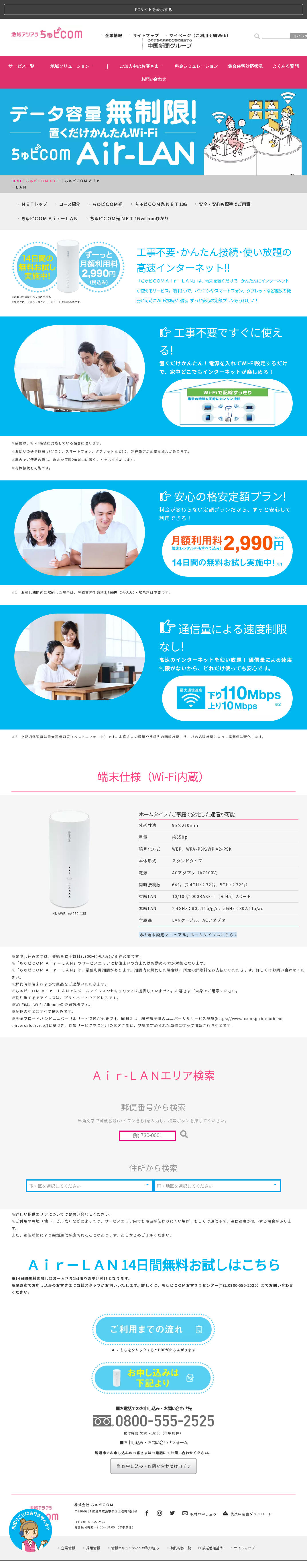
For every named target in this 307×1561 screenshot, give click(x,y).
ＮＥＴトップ (31, 185)
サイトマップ (143, 16)
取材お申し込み (203, 1493)
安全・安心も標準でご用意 (222, 185)
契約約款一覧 (178, 1532)
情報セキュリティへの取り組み (133, 1532)
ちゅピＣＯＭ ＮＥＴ (43, 161)
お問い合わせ (153, 60)
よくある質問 (286, 47)
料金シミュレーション (196, 47)
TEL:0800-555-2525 (238, 1265)
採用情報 (91, 1532)
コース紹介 (67, 185)
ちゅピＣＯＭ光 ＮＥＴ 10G (158, 185)
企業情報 (111, 16)
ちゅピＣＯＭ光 (104, 185)
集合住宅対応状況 (245, 47)
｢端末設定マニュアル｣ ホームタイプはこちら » (188, 916)
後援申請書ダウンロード (251, 1493)
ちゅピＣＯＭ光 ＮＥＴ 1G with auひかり (126, 200)
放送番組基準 (210, 1532)
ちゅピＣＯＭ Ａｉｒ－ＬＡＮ (47, 200)
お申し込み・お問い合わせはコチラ (154, 1446)
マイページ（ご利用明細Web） (197, 16)
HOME (16, 161)
